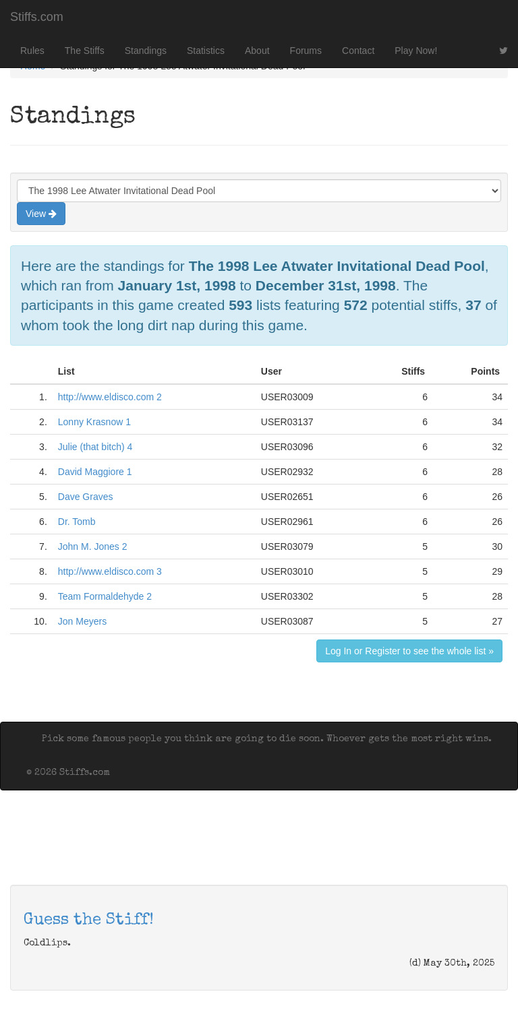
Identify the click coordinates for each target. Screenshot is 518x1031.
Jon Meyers (82, 621)
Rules (32, 50)
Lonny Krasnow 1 (94, 421)
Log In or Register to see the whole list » (409, 651)
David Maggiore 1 (95, 471)
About (257, 50)
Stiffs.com (36, 17)
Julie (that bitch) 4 (95, 446)
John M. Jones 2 (92, 546)
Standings (146, 50)
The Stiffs (85, 50)
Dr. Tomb (77, 521)
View (41, 213)
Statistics (206, 50)
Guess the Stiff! (89, 920)
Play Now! (416, 50)
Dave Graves (85, 496)
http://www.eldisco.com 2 (110, 397)
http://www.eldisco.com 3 (110, 571)
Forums (306, 50)
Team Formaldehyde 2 (105, 596)
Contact (358, 50)
